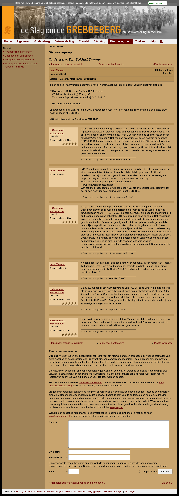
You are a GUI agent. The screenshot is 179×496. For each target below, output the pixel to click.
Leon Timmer (57, 70)
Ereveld (84, 41)
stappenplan (116, 407)
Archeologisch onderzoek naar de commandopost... (78, 482)
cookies (60, 3)
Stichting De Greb (23, 491)
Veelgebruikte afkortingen (18, 51)
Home (8, 41)
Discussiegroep (120, 41)
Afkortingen (130, 491)
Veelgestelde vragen (113, 491)
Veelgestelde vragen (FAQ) (19, 59)
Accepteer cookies (157, 3)
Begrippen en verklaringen (19, 55)
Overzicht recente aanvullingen (48, 491)
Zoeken (140, 41)
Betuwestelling (64, 41)
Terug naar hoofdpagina (111, 64)
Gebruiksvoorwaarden (90, 382)
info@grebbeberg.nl (59, 416)
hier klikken (136, 3)
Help (153, 41)
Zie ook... (167, 482)
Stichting (99, 41)
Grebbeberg (42, 41)
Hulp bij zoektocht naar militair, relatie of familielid (21, 65)
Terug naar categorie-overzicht (67, 64)
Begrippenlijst (94, 491)
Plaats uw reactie (163, 64)
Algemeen (23, 41)
